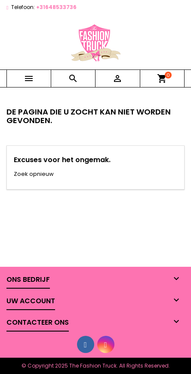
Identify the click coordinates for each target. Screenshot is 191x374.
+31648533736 (56, 7)
